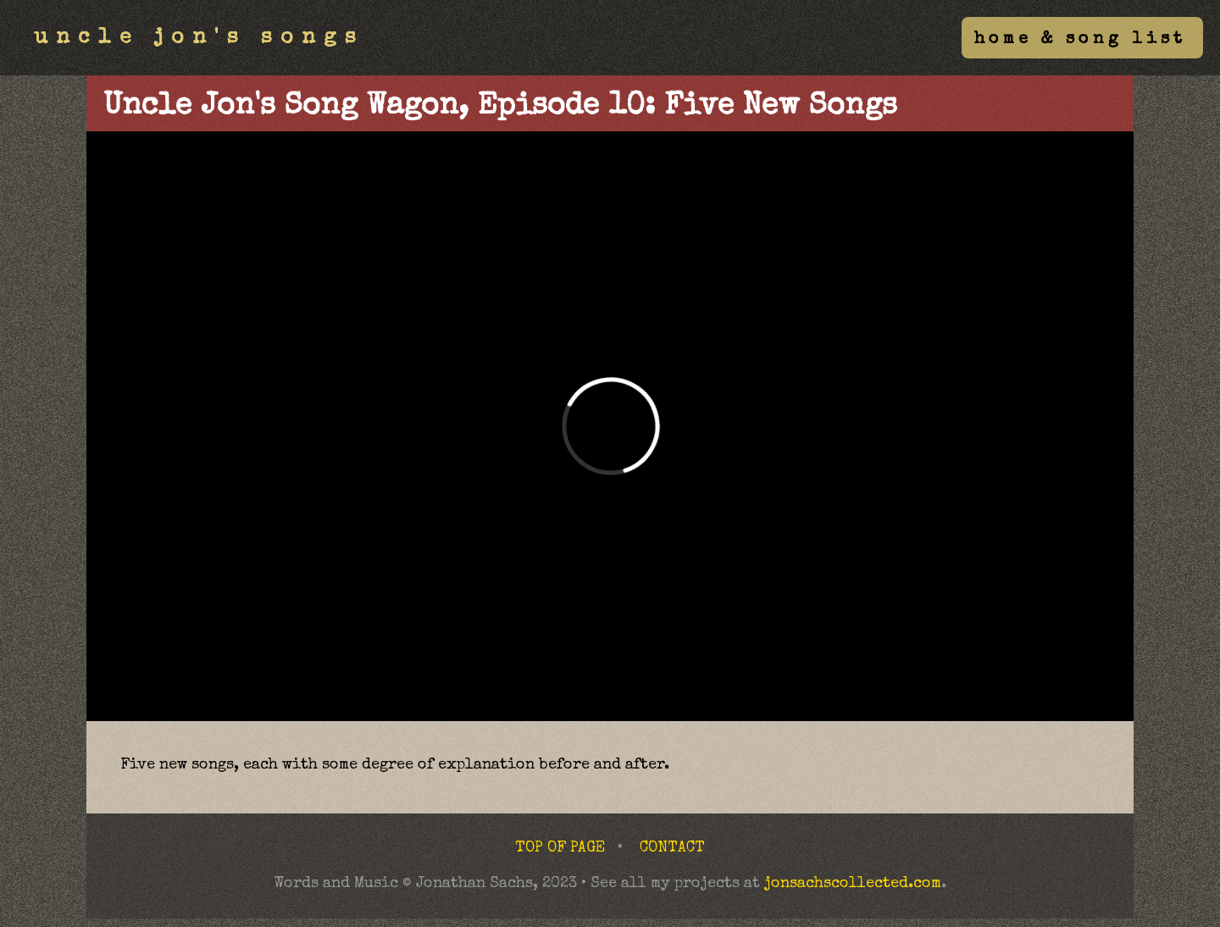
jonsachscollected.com (852, 883)
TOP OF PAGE (560, 848)
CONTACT (672, 848)
